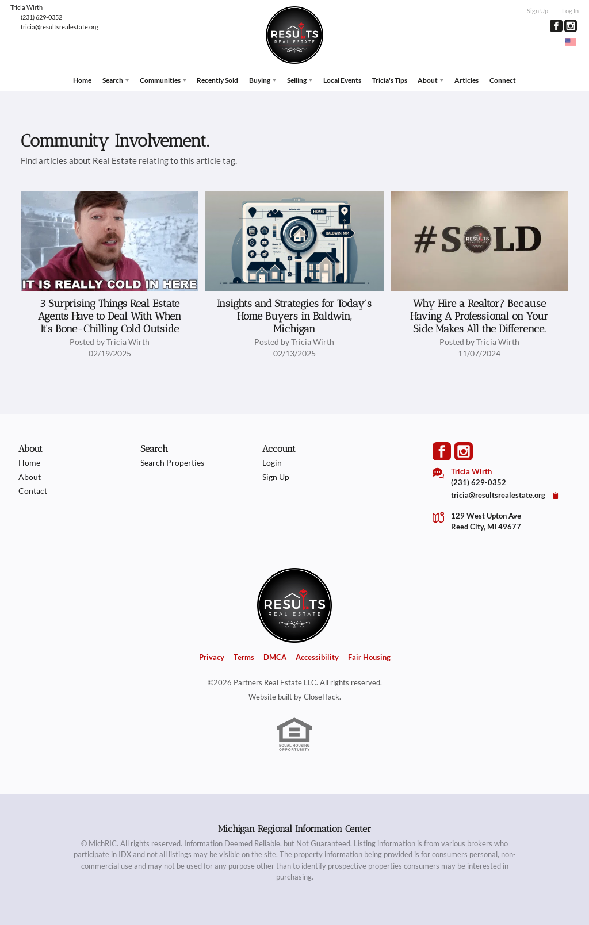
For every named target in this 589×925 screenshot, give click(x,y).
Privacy (211, 653)
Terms (244, 653)
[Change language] (571, 42)
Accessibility (317, 653)
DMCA (274, 653)
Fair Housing (369, 653)
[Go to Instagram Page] (570, 26)
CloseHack (321, 693)
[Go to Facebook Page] (556, 26)
